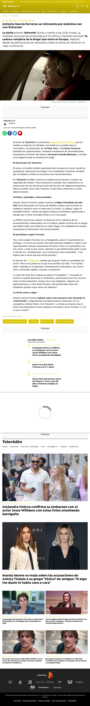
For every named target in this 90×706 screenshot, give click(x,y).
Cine (43, 11)
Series (5, 11)
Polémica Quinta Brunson (64, 2)
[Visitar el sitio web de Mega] (50, 682)
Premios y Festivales (30, 11)
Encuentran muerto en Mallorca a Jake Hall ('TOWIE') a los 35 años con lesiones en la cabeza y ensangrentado (66, 661)
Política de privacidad (29, 701)
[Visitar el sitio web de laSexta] (20, 682)
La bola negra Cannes (27, 2)
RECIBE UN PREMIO (53, 617)
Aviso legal (17, 701)
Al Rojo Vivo (47, 321)
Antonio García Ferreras (15, 321)
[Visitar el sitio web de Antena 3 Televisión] (10, 682)
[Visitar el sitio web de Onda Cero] (70, 682)
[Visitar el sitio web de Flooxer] (58, 687)
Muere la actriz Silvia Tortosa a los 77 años (43, 366)
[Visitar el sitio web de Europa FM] (80, 682)
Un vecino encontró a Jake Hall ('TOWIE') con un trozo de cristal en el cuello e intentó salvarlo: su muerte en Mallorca (22, 661)
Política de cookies (44, 701)
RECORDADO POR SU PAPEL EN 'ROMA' (45, 375)
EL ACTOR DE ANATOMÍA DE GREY (46, 345)
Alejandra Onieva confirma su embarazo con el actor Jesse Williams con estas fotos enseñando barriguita (46, 351)
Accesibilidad (72, 701)
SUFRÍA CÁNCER (39, 362)
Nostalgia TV (52, 11)
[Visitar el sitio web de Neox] (30, 682)
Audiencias (73, 11)
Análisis (63, 11)
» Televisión (15, 16)
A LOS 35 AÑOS (8, 656)
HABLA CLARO (8, 572)
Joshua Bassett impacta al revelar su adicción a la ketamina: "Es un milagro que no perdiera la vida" (22, 621)
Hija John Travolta (80, 2)
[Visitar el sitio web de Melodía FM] (32, 687)
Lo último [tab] (52, 340)
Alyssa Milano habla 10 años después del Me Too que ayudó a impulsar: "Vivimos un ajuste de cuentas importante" (66, 621)
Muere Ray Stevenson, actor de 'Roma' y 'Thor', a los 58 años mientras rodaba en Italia (46, 382)
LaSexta (33, 321)
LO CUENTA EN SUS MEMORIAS (15, 617)
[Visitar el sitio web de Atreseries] (60, 682)
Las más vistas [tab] (36, 340)
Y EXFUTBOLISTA (53, 656)
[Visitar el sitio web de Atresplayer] (45, 687)
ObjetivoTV (6, 16)
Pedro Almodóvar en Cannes (45, 2)
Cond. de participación (59, 701)
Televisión (15, 11)
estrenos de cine (64, 321)
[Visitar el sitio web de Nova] (40, 682)
